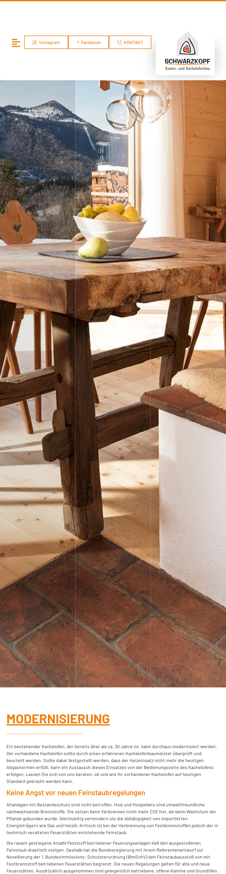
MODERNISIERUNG (58, 518)
